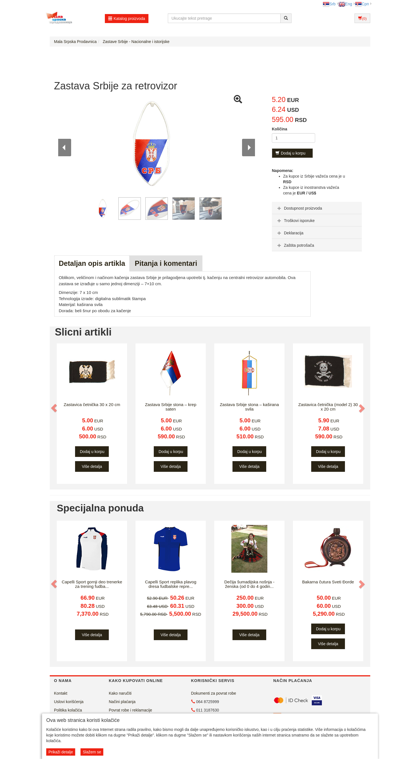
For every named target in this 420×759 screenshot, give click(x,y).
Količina (279, 129)
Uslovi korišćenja (68, 701)
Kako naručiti (120, 693)
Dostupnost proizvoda (299, 208)
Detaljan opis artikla (92, 263)
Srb (329, 4)
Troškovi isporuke (295, 220)
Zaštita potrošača (295, 245)
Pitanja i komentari (166, 263)
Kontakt (60, 693)
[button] (54, 408)
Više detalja (92, 466)
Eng (345, 4)
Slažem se (92, 752)
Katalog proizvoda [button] (126, 18)
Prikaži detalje (60, 752)
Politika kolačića (68, 710)
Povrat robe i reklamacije (130, 710)
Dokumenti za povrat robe (213, 693)
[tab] (317, 208)
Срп (362, 4)
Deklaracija (289, 233)
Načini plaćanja (122, 701)
